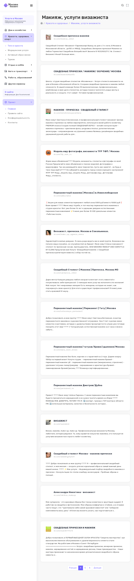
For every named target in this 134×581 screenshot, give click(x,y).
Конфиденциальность (19, 118)
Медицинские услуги (18, 50)
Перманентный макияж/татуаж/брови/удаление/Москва (89, 347)
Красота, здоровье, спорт (18, 37)
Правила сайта (15, 113)
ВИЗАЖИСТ (60, 421)
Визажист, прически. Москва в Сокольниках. (81, 231)
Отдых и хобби (18, 65)
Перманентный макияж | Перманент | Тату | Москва (85, 308)
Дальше (97, 568)
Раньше (73, 568)
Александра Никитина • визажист (74, 492)
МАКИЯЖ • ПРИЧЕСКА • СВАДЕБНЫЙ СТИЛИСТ (81, 110)
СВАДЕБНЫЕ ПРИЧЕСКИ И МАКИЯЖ (74, 528)
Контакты (13, 123)
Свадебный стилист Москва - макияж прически (83, 453)
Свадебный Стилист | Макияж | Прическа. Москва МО (86, 269)
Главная (12, 109)
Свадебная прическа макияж (71, 36)
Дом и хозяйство (18, 30)
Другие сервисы (15, 83)
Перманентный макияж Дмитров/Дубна (78, 385)
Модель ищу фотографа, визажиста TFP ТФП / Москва (86, 151)
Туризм (11, 59)
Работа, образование (18, 77)
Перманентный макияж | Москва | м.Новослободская (86, 193)
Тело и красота (15, 46)
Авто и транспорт (18, 71)
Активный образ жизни (19, 55)
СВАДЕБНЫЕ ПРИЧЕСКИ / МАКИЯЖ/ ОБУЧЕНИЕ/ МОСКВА (87, 71)
